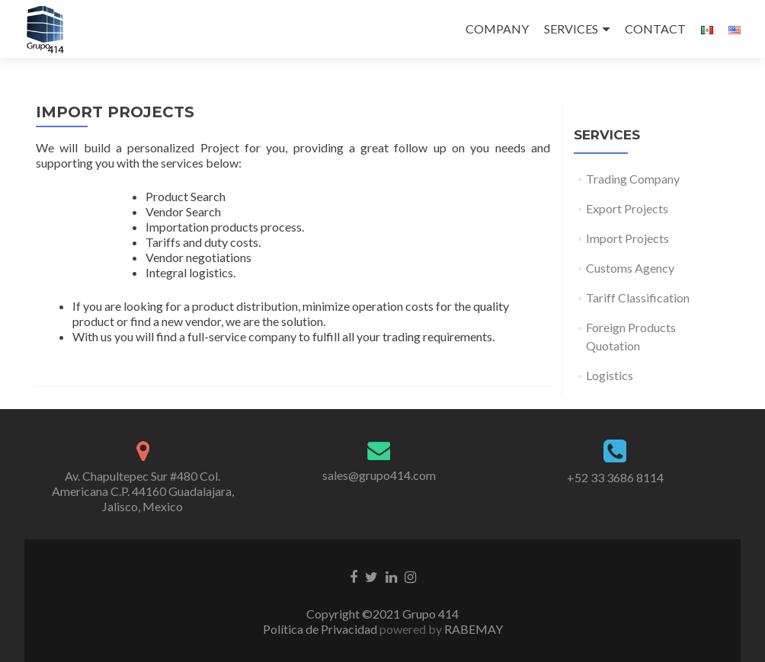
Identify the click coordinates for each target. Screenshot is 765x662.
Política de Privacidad (321, 629)
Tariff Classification (638, 297)
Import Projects (627, 238)
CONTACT (655, 28)
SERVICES (571, 28)
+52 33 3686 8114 (615, 477)
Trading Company (633, 178)
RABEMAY (472, 629)
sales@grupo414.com (379, 475)
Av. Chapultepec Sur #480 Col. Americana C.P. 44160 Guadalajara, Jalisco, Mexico (143, 491)
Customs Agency (630, 268)
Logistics (609, 375)
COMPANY (497, 28)
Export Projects (627, 208)
